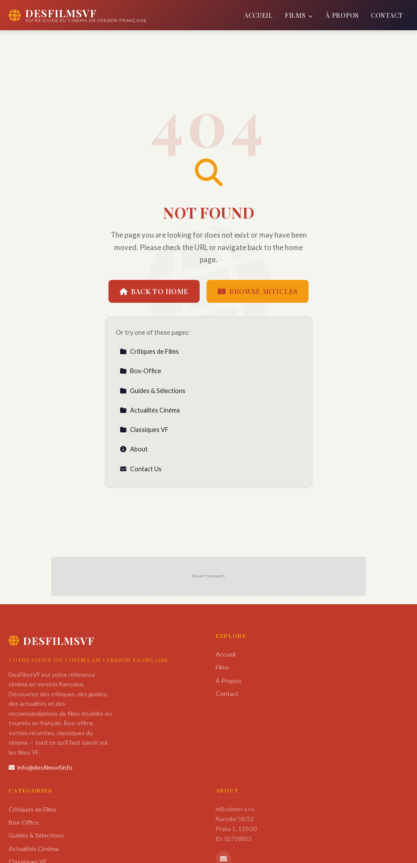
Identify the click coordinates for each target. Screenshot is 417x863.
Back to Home (154, 291)
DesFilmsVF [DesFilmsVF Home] (52, 640)
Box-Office (140, 370)
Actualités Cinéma (150, 410)
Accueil (258, 15)
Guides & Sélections (152, 390)
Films (299, 15)
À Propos (342, 15)
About (134, 449)
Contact (387, 15)
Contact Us (141, 469)
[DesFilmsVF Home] (77, 15)
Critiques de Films (149, 351)
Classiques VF (144, 429)
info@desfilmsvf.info (41, 767)
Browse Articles (258, 291)
